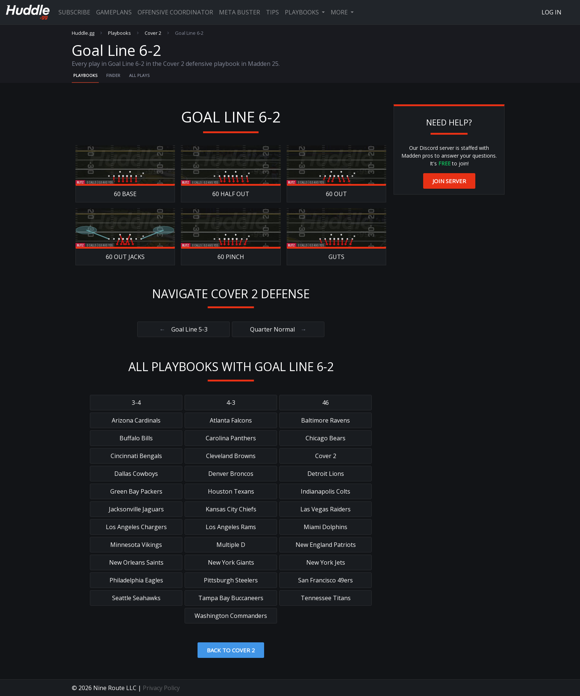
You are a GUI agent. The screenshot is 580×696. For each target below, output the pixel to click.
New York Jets (325, 562)
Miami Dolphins (325, 527)
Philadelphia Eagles (136, 580)
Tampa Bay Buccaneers (230, 598)
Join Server (449, 181)
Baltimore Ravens (325, 420)
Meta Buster (239, 12)
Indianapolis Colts (325, 491)
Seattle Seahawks (136, 598)
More (340, 12)
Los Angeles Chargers (136, 527)
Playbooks (302, 12)
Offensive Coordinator (175, 12)
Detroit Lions (325, 474)
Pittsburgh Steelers (231, 580)
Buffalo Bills (136, 438)
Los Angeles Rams (231, 527)
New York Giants (231, 562)
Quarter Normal (278, 329)
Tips (272, 12)
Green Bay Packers (136, 491)
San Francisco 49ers (325, 580)
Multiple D (230, 545)
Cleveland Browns (231, 456)
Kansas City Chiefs (231, 509)
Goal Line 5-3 (183, 329)
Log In (552, 12)
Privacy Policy (161, 688)
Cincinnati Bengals (136, 456)
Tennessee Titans (326, 598)
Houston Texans (231, 491)
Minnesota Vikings (136, 545)
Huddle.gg (83, 33)
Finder (113, 75)
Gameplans (114, 12)
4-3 (230, 403)
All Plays (139, 75)
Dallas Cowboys (136, 474)
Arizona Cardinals (136, 420)
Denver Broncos (230, 474)
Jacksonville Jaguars (136, 509)
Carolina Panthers (231, 438)
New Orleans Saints (136, 562)
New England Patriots (326, 545)
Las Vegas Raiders (325, 509)
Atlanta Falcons (231, 420)
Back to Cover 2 (231, 650)
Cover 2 (153, 33)
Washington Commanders (231, 616)
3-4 (136, 403)
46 (325, 403)
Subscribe (74, 12)
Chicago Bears (325, 438)
